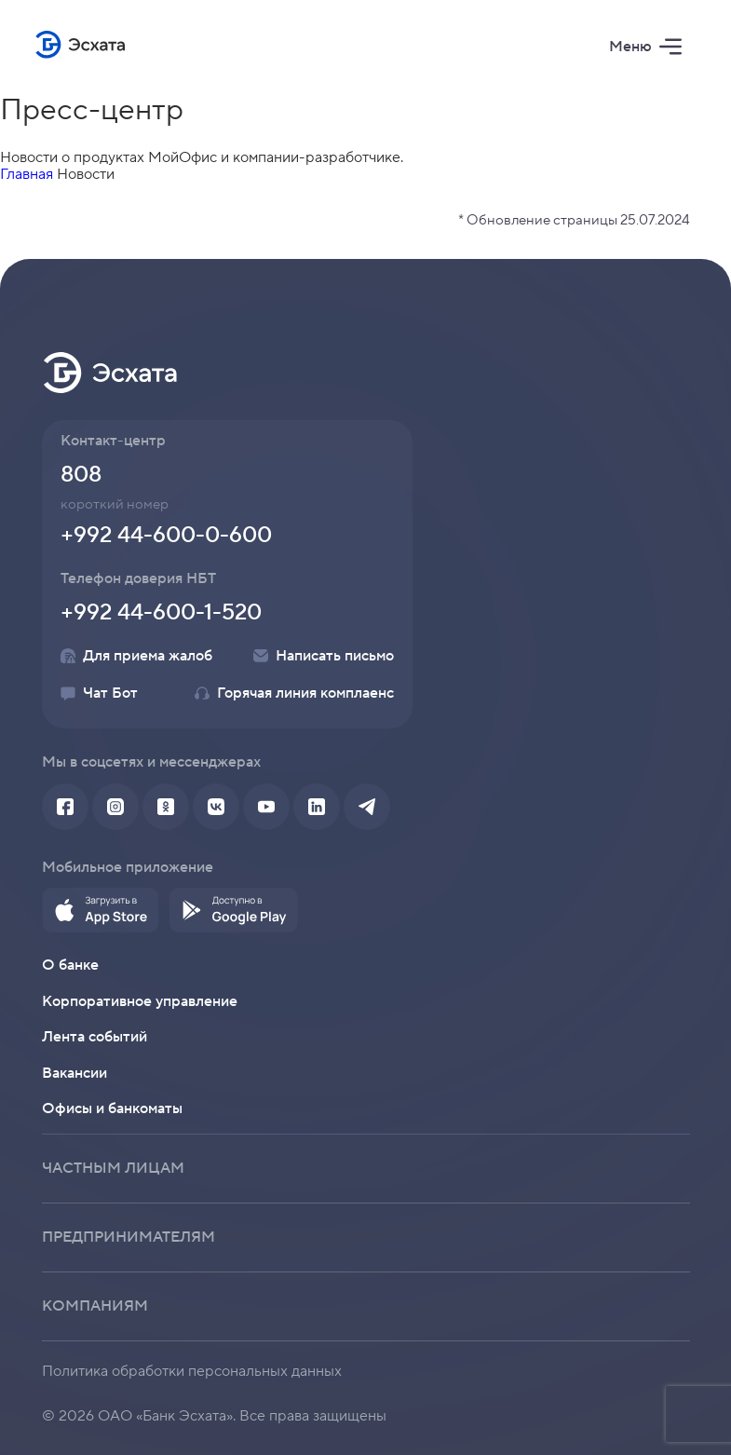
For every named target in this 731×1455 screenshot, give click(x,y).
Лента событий (94, 1036)
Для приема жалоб (136, 655)
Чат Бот (99, 693)
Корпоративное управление (139, 1001)
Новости (86, 174)
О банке (70, 965)
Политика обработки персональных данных (192, 1371)
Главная (26, 174)
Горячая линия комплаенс (294, 693)
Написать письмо (323, 655)
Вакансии (74, 1073)
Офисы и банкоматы (112, 1108)
